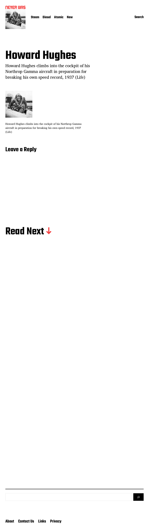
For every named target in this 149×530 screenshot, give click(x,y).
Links (42, 521)
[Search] (138, 497)
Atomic (58, 17)
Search (139, 17)
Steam (35, 17)
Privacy (55, 521)
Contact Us (26, 521)
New (70, 17)
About (9, 521)
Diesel (47, 17)
